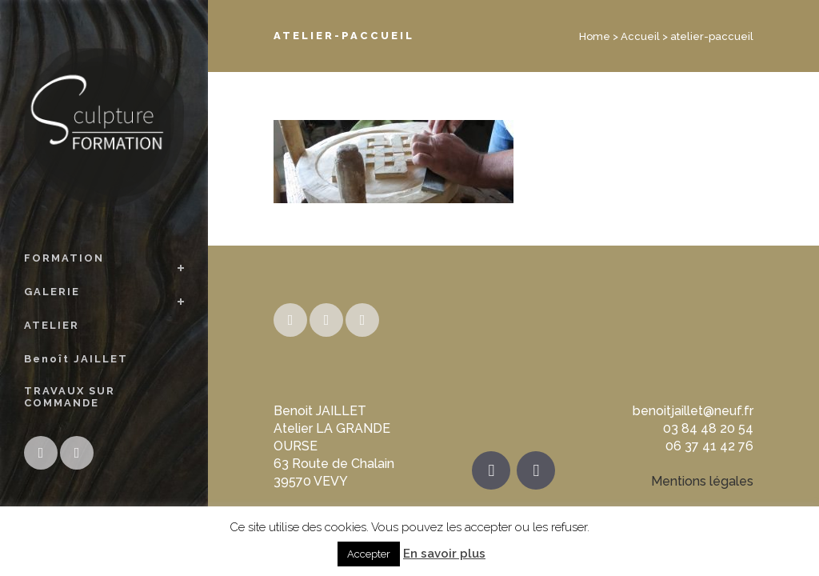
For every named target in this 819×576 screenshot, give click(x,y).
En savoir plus (444, 553)
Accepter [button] (368, 554)
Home (594, 36)
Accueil (640, 36)
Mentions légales (702, 481)
